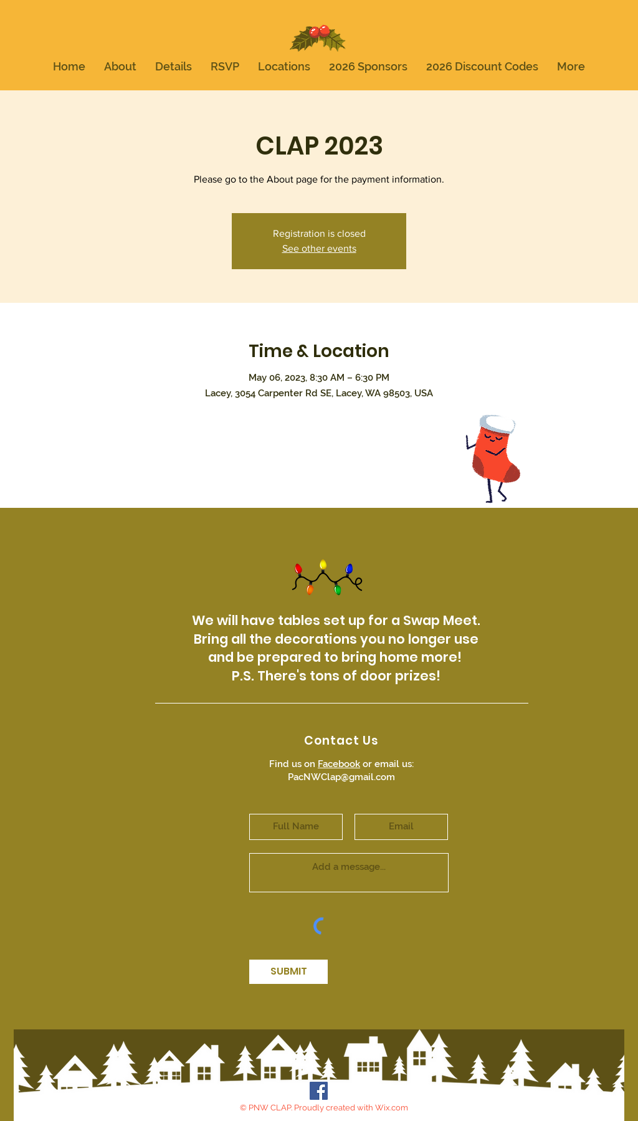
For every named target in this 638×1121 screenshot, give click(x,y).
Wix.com (391, 1107)
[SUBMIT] (288, 972)
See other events (319, 248)
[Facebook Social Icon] (319, 1091)
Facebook (339, 764)
